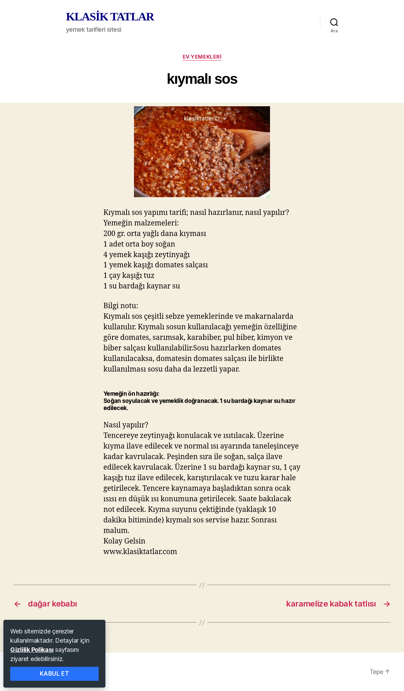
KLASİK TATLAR (110, 16)
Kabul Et (54, 673)
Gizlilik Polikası (31, 649)
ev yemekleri (202, 57)
